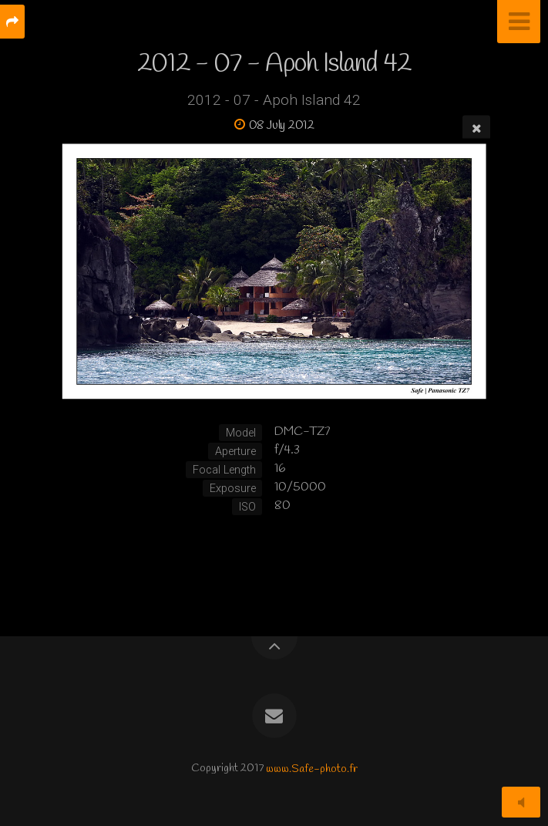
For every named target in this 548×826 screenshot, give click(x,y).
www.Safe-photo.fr (312, 768)
